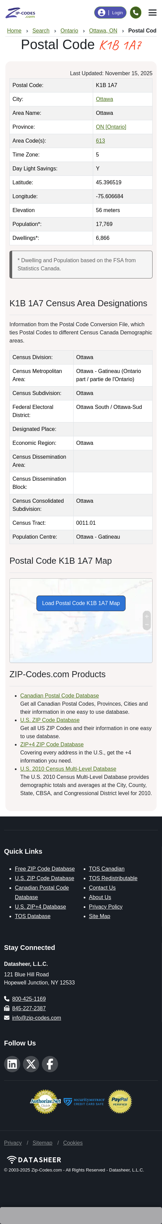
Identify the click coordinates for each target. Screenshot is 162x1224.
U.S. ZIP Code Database (50, 720)
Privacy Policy (106, 907)
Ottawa (104, 99)
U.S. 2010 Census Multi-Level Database (68, 769)
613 (100, 141)
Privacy (13, 1143)
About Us (100, 897)
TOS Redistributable (113, 878)
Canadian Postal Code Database (59, 696)
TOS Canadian (107, 869)
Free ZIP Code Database (45, 869)
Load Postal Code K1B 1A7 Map (81, 603)
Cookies (73, 1143)
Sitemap (42, 1143)
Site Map (99, 916)
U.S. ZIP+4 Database (40, 907)
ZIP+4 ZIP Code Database (52, 744)
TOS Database (33, 916)
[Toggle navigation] (152, 12)
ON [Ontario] (111, 127)
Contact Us (102, 888)
